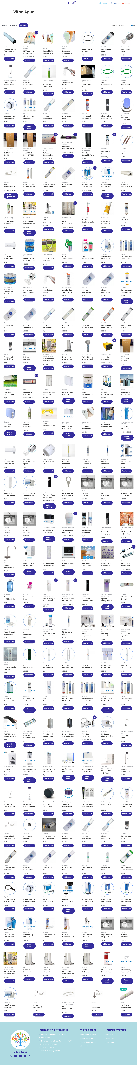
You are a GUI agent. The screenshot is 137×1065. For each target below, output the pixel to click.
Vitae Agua (10, 3)
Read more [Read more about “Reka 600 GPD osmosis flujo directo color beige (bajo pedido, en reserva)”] (68, 435)
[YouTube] (126, 3)
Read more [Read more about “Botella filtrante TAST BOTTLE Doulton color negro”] (29, 780)
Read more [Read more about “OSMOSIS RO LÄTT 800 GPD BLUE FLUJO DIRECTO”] (126, 401)
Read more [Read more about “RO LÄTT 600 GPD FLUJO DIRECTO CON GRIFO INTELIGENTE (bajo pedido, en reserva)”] (107, 779)
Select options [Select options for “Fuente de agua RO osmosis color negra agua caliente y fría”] (49, 506)
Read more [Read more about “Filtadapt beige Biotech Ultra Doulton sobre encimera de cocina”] (126, 981)
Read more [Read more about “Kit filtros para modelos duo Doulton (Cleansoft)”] (29, 127)
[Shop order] (120, 25)
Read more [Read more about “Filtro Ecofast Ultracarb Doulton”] (87, 946)
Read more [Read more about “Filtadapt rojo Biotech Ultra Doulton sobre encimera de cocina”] (107, 981)
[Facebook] (115, 3)
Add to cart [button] (9, 59)
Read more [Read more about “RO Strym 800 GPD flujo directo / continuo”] (68, 401)
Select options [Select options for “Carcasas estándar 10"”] (127, 437)
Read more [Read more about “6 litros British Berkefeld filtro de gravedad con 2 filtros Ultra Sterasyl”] (29, 233)
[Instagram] (104, 3)
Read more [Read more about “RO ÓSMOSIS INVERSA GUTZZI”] (68, 778)
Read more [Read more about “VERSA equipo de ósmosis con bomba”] (87, 778)
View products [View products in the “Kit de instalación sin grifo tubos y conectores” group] (11, 196)
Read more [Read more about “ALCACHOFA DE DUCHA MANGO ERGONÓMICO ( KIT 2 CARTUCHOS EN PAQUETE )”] (9, 745)
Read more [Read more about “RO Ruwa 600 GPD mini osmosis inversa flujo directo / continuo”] (9, 433)
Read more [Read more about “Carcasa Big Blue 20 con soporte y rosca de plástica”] (29, 946)
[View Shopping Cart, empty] (73, 3)
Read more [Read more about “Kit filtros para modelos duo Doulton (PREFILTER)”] (107, 710)
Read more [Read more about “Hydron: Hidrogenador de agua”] (107, 607)
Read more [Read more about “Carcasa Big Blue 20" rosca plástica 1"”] (107, 196)
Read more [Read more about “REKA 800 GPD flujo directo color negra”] (48, 539)
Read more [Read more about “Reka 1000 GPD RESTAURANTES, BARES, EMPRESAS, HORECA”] (29, 572)
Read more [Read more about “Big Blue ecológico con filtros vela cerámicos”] (68, 910)
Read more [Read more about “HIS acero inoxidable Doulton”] (29, 368)
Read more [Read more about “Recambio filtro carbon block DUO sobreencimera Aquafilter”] (29, 710)
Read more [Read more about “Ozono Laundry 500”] (68, 572)
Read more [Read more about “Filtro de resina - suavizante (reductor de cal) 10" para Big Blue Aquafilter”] (126, 301)
